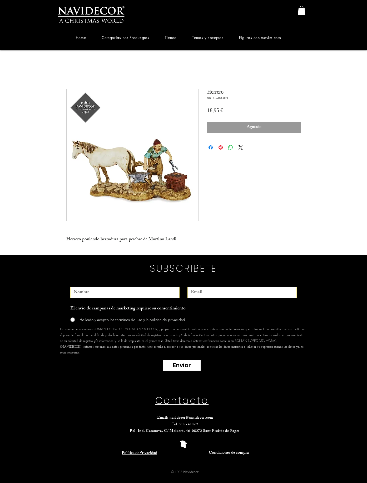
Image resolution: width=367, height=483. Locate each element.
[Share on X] (240, 147)
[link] (301, 10)
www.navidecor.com (211, 329)
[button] (125, 37)
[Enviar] (182, 365)
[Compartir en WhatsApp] (230, 147)
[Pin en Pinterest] (220, 147)
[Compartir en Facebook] (210, 147)
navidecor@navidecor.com (191, 418)
